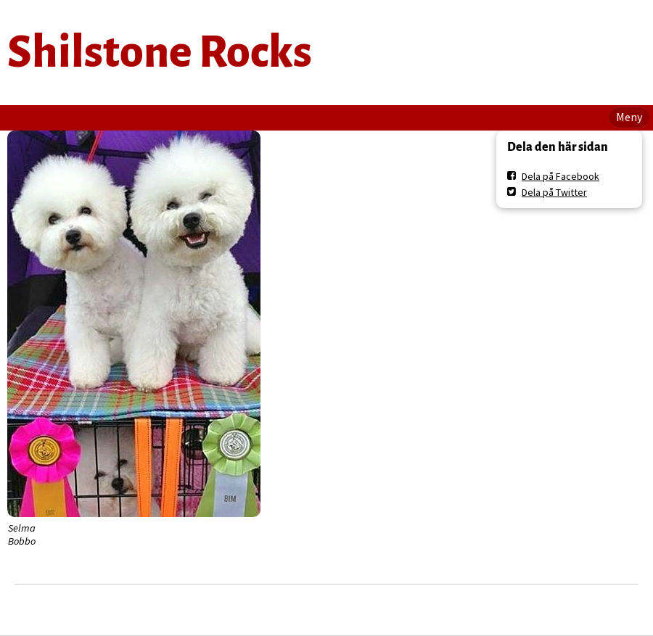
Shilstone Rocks (159, 52)
